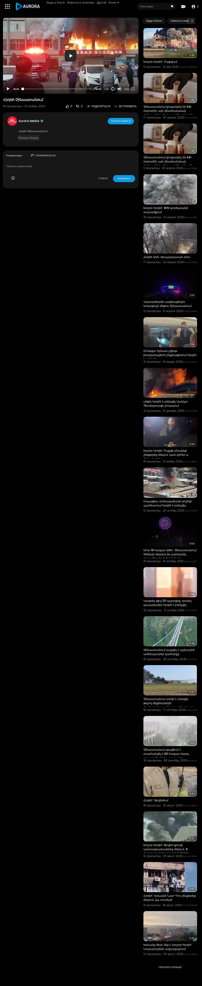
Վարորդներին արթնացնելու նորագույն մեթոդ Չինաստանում (167, 304)
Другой (102, 2)
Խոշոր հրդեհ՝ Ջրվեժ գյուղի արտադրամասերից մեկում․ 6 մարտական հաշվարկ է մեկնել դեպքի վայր (166, 851)
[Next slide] (192, 21)
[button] (194, 6)
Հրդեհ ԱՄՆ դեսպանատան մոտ (166, 257)
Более (114, 2)
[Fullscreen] (133, 89)
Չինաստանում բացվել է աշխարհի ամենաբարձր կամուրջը (169, 652)
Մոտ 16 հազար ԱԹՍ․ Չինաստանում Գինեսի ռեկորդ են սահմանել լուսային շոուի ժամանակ (169, 554)
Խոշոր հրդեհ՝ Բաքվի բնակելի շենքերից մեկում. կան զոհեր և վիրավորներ (165, 455)
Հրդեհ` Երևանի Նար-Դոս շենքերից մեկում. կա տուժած (169, 898)
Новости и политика (80, 2)
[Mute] (120, 89)
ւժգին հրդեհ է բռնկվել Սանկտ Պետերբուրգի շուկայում (165, 404)
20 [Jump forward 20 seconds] (113, 89)
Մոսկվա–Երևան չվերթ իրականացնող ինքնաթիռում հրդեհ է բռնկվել (169, 355)
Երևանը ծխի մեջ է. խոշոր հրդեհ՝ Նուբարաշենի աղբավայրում (167, 947)
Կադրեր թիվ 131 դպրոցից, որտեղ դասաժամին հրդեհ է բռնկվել (167, 603)
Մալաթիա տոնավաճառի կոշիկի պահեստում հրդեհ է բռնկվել (167, 503)
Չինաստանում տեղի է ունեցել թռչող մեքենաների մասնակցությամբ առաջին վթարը (168, 703)
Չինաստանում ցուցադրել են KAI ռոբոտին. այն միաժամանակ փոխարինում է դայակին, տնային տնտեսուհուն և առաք (168, 113)
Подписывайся (121, 120)
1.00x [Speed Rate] (106, 89)
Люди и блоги (55, 2)
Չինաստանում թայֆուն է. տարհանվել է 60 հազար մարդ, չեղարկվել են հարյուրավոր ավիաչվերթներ (166, 756)
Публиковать (124, 178)
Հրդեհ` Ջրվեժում (155, 800)
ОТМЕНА (103, 178)
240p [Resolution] (126, 89)
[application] (70, 56)
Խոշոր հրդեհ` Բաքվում (160, 62)
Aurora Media (31, 121)
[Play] (8, 89)
